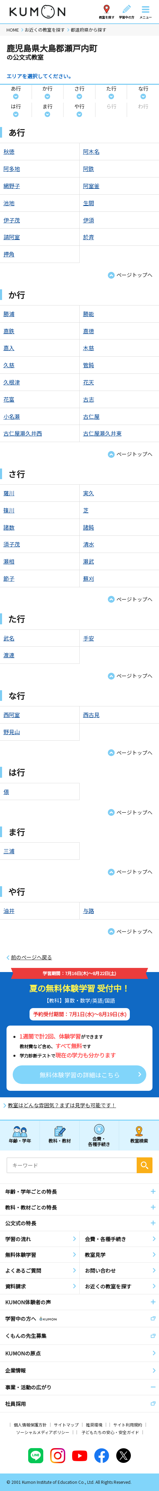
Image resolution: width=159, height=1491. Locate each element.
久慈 (8, 365)
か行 (47, 88)
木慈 (88, 348)
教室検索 (139, 1140)
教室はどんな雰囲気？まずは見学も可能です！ (62, 1105)
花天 (88, 382)
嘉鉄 (8, 331)
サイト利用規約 (127, 1425)
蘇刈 (88, 578)
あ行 (16, 88)
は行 (16, 106)
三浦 (8, 851)
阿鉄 (88, 168)
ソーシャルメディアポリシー (42, 1432)
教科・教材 (59, 1140)
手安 (88, 638)
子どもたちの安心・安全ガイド (110, 1432)
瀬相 (8, 561)
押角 (8, 254)
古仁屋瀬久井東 (102, 433)
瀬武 (88, 561)
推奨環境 (94, 1425)
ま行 (47, 106)
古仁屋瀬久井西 (22, 433)
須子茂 (11, 544)
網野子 (11, 186)
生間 (88, 203)
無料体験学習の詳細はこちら (79, 1074)
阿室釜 (91, 186)
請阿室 (11, 237)
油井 (8, 910)
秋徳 (8, 151)
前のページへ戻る (31, 957)
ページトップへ (134, 274)
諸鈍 (88, 527)
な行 (143, 88)
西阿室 (11, 714)
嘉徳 (88, 331)
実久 (88, 493)
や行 (79, 106)
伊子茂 (11, 220)
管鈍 (88, 365)
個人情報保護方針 (30, 1425)
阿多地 (11, 168)
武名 (8, 638)
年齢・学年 (20, 1140)
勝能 (88, 314)
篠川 (8, 510)
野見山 (11, 732)
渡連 (8, 655)
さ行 (79, 88)
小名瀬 (11, 416)
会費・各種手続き (99, 1141)
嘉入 (8, 348)
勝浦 (8, 314)
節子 (8, 578)
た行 (111, 88)
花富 (8, 399)
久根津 (11, 382)
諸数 (8, 527)
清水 (88, 544)
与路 (88, 910)
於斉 (88, 237)
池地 (8, 203)
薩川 (8, 493)
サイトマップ (66, 1425)
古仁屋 (91, 416)
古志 (88, 399)
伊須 (88, 220)
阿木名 (91, 151)
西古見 (91, 714)
